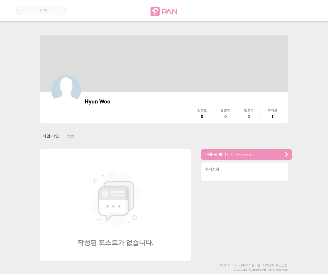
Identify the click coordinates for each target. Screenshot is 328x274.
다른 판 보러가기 (246, 154)
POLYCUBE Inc (228, 265)
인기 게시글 (288, 10)
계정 (304, 10)
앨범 (70, 136)
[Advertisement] (246, 223)
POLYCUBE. (255, 269)
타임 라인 (51, 136)
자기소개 (212, 169)
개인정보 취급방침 (275, 265)
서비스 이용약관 (250, 265)
